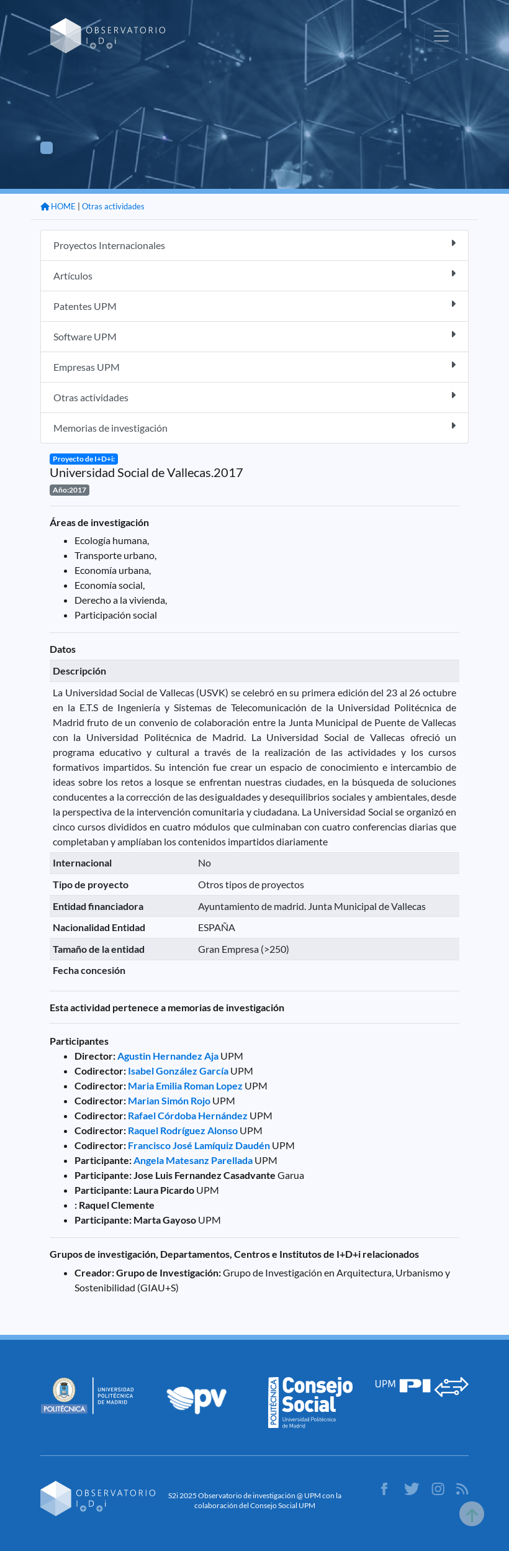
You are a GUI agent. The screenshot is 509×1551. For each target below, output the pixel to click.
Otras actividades (113, 206)
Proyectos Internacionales (254, 244)
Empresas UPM (254, 366)
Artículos (254, 274)
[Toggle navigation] (441, 36)
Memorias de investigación (254, 427)
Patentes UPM (254, 305)
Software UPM (254, 335)
